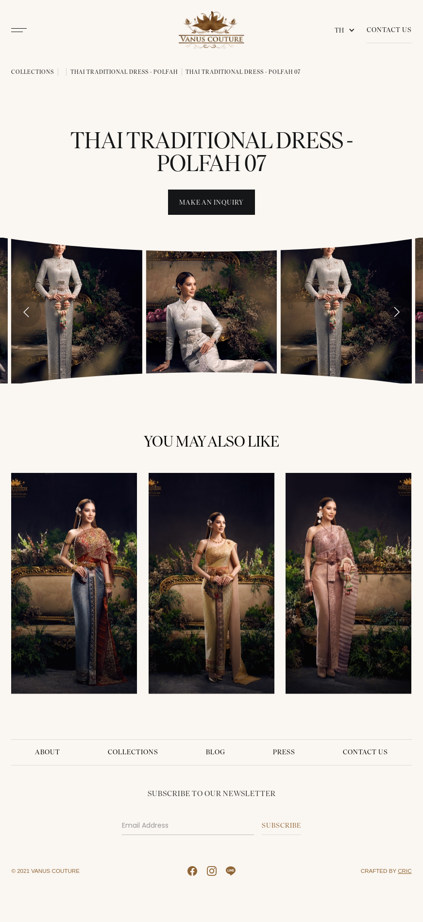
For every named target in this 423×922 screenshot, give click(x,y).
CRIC (404, 871)
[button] (347, 30)
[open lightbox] (76, 310)
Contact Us (389, 30)
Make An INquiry (211, 202)
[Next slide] (396, 312)
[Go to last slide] (26, 312)
